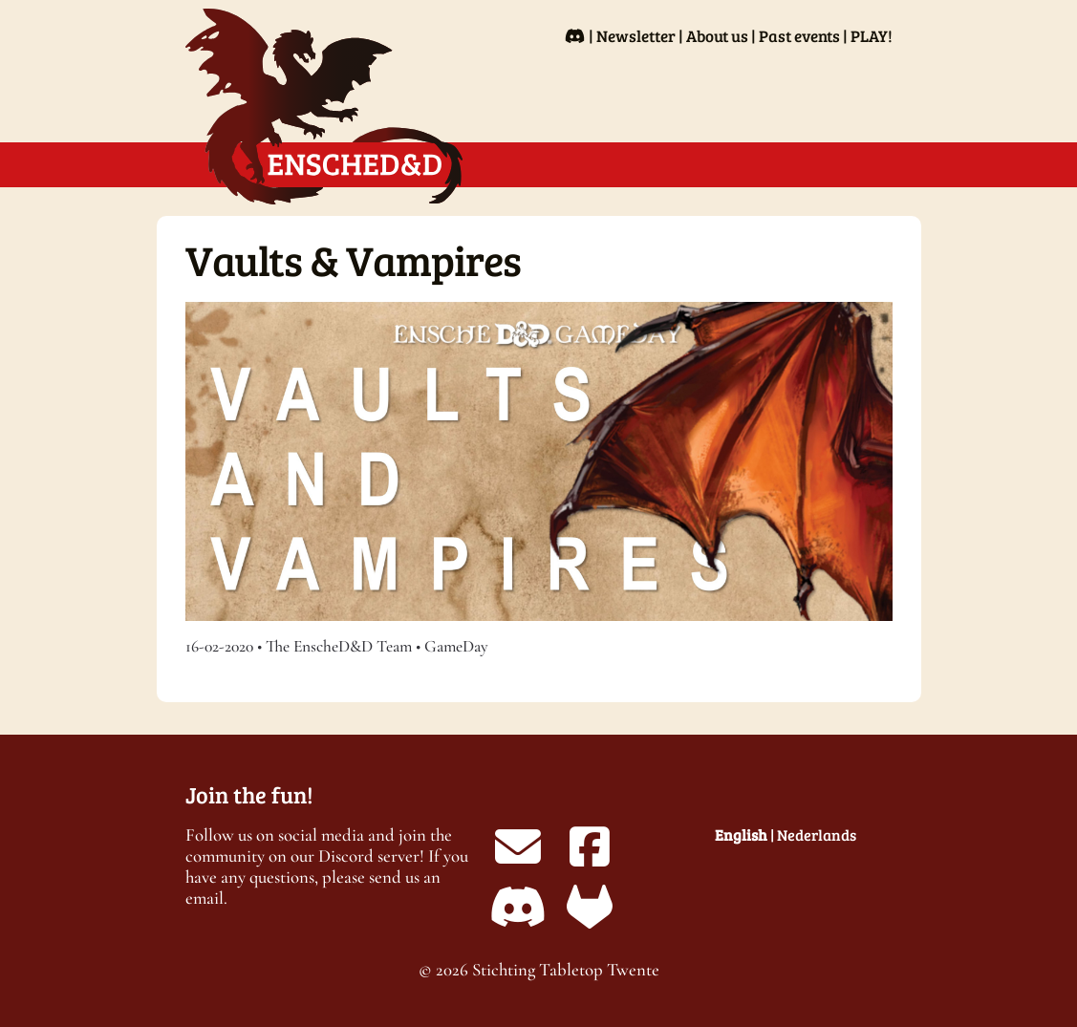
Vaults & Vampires (353, 259)
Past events (799, 36)
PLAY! (872, 36)
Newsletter (636, 36)
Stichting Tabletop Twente (565, 969)
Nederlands (816, 834)
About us (717, 36)
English (741, 834)
